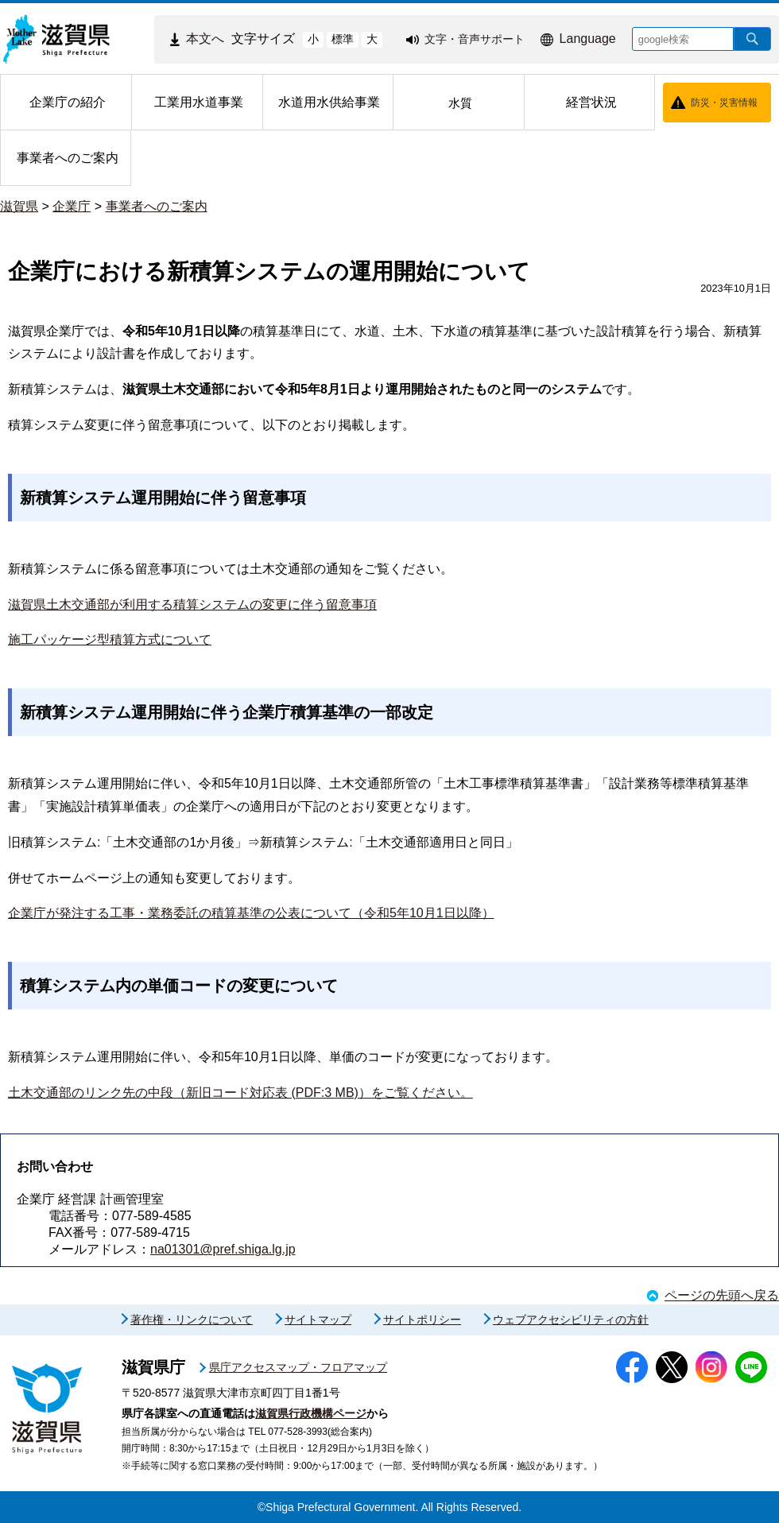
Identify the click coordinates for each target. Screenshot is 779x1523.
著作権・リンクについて (191, 1319)
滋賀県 (19, 206)
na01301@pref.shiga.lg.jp (223, 1249)
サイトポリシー (422, 1319)
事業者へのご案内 (156, 206)
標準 (342, 39)
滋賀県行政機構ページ (310, 1413)
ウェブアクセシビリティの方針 (571, 1319)
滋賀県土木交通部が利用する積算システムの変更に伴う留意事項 (192, 604)
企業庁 (71, 206)
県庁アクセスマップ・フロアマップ (298, 1367)
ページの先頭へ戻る (722, 1295)
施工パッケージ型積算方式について (109, 639)
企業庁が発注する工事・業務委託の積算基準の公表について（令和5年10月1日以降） (251, 913)
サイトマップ (318, 1319)
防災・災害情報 (724, 102)
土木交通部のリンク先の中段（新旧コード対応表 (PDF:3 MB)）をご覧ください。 (240, 1092)
